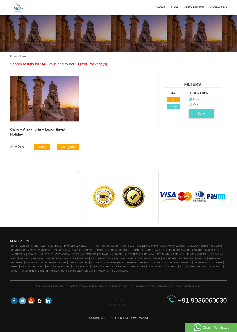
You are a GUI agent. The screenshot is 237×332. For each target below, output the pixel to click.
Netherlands (202, 262)
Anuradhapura (197, 266)
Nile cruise (131, 254)
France (201, 258)
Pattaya (94, 246)
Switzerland (186, 258)
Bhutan (25, 266)
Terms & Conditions (49, 286)
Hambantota (103, 271)
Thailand (214, 258)
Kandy (15, 271)
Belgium (186, 262)
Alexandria (89, 254)
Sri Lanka (38, 266)
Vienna (58, 250)
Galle (110, 266)
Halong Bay (151, 250)
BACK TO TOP (118, 299)
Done (201, 113)
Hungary (132, 262)
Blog (174, 7)
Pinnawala (215, 266)
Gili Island (143, 246)
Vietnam (173, 262)
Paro (14, 258)
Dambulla (76, 271)
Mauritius (159, 246)
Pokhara (178, 254)
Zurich (24, 246)
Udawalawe (121, 271)
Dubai (204, 246)
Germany (146, 262)
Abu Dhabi (217, 246)
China (72, 262)
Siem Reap (125, 250)
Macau (32, 250)
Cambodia (160, 262)
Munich (112, 250)
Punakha (38, 258)
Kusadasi (47, 254)
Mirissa (172, 266)
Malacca (193, 246)
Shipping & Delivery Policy (154, 286)
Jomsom (191, 254)
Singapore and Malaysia (61, 258)
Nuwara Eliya (81, 266)
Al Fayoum (105, 254)
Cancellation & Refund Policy (88, 286)
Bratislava (71, 250)
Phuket (68, 246)
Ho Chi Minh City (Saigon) (176, 250)
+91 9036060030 (197, 300)
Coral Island (110, 246)
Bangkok (81, 246)
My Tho (198, 250)
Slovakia (96, 262)
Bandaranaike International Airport (44, 271)
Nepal (14, 266)
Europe (83, 258)
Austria (83, 262)
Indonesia (17, 262)
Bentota (121, 266)
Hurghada (147, 254)
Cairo (75, 254)
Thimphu (25, 258)
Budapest (87, 250)
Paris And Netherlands (135, 258)
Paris (14, 246)
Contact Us (218, 7)
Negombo (98, 266)
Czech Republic (114, 262)
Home (161, 7)
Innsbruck (44, 250)
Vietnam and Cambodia (104, 258)
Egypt (156, 258)
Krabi (124, 246)
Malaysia (31, 262)
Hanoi (137, 250)
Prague (100, 250)
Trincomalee (137, 266)
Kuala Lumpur (176, 246)
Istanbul (33, 254)
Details (42, 147)
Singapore (54, 246)
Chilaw (89, 271)
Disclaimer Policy (189, 286)
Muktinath (169, 258)
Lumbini (203, 254)
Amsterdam (18, 254)
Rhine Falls (38, 246)
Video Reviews (194, 7)
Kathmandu (163, 254)
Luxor (118, 254)
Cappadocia (62, 254)
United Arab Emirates (53, 262)
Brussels (211, 250)
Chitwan (216, 254)
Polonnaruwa (157, 266)
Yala (49, 266)
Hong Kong (18, 250)
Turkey (217, 262)
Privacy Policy (122, 286)
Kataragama (62, 266)
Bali (132, 246)
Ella (182, 266)
